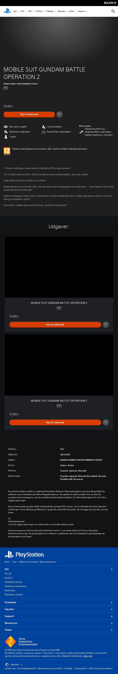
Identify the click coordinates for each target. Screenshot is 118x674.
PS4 (30, 11)
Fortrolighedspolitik (26, 668)
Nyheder (61, 11)
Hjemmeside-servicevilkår (50, 668)
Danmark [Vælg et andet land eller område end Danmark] (14, 664)
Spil (15, 11)
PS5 (22, 11)
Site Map (68, 668)
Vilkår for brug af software (101, 668)
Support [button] (59, 616)
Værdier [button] (59, 609)
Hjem (7, 561)
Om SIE (8, 573)
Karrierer (9, 577)
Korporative (10, 590)
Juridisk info (10, 668)
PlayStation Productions (16, 586)
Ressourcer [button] (59, 623)
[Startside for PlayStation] (7, 11)
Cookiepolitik (80, 668)
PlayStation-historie (14, 594)
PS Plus (39, 11)
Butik (71, 11)
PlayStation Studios (13, 582)
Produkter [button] (59, 602)
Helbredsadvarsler (16, 521)
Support (81, 11)
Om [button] (59, 569)
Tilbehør (50, 11)
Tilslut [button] (59, 630)
